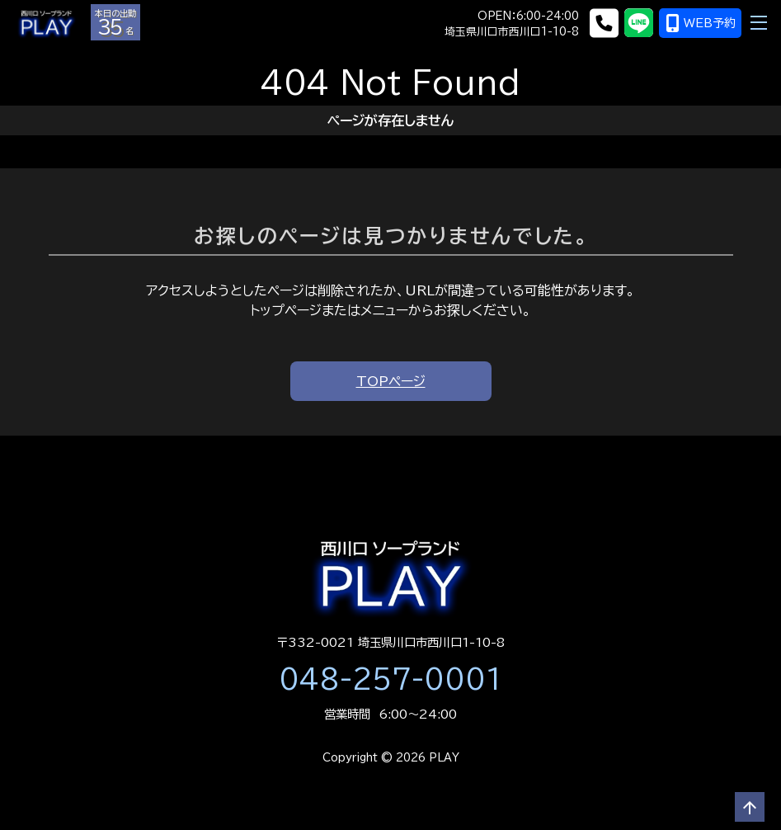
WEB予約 (701, 23)
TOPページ (391, 381)
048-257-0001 (391, 679)
